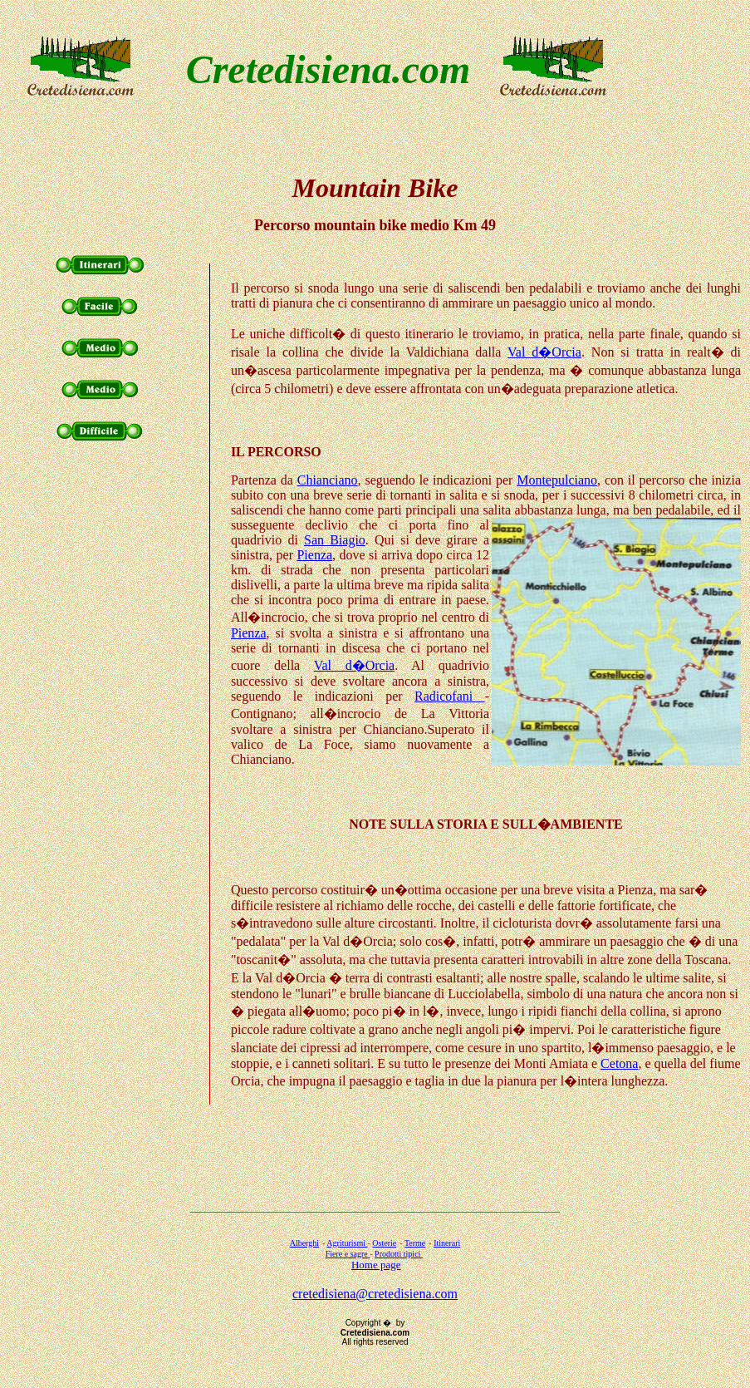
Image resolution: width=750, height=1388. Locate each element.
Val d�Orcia (544, 352)
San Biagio (334, 540)
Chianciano (327, 480)
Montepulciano (557, 480)
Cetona (619, 1063)
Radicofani (449, 696)
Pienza (314, 555)
